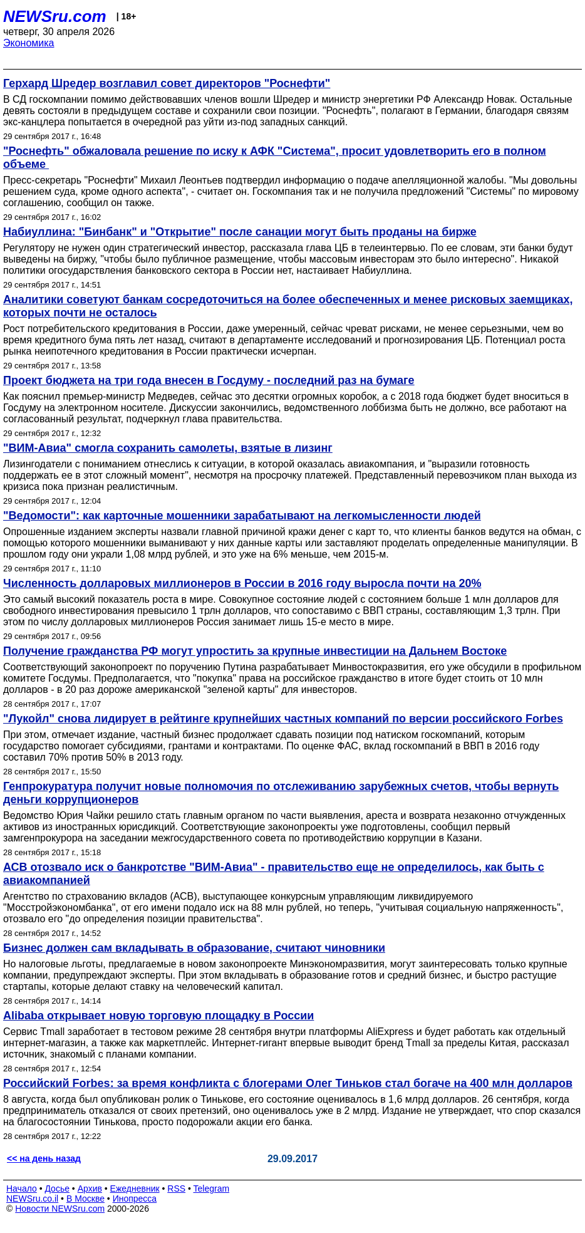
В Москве (85, 1199)
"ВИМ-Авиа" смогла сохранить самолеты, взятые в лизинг (168, 448)
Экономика (28, 43)
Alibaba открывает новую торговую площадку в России (158, 1015)
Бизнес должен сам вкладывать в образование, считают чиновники (194, 948)
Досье (57, 1189)
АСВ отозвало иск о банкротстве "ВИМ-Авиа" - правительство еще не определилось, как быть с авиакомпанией (273, 874)
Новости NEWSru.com (60, 1209)
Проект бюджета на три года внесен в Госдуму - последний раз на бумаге (209, 380)
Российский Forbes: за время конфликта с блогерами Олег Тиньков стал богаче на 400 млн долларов (287, 1083)
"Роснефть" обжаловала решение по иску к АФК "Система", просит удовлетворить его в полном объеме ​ (274, 157)
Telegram (212, 1189)
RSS (176, 1189)
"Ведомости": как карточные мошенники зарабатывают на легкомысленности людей (242, 515)
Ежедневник (135, 1189)
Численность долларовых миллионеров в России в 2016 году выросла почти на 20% (242, 583)
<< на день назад (44, 1158)
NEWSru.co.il (32, 1199)
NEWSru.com (54, 16)
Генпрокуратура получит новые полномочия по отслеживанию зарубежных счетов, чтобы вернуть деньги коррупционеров (281, 793)
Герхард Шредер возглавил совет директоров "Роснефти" (166, 83)
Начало (21, 1189)
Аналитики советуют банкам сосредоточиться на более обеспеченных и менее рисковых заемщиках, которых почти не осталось (287, 306)
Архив (90, 1189)
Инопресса (135, 1199)
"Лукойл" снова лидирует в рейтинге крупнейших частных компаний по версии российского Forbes (283, 718)
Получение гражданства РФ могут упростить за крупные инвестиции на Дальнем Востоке (255, 651)
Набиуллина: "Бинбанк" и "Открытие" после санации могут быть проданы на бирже (240, 232)
